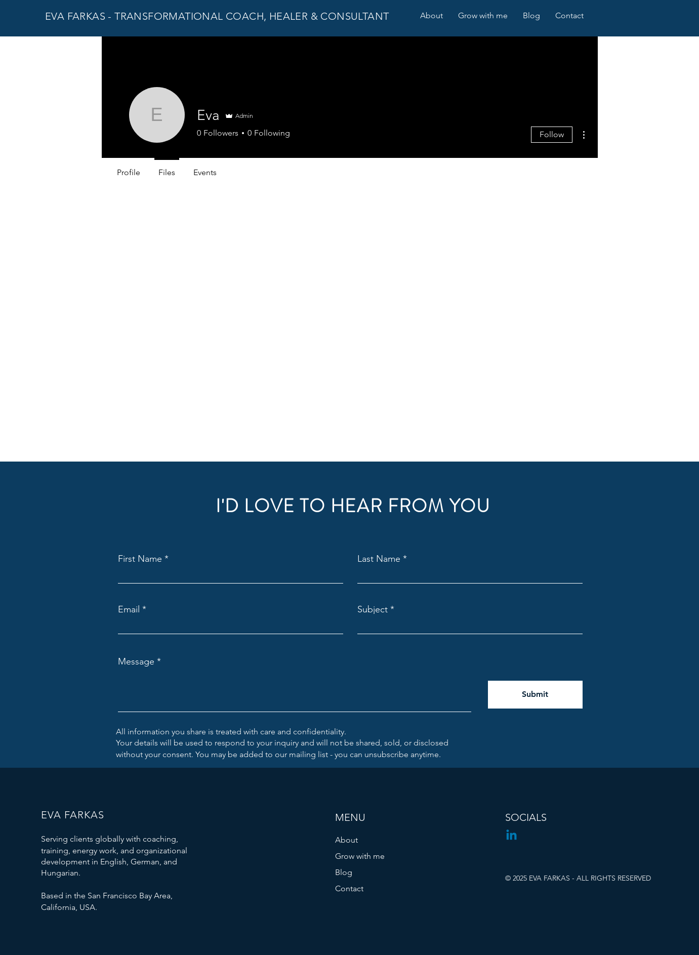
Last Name (378, 558)
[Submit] (535, 695)
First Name (140, 558)
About (346, 840)
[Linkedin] (511, 835)
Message (136, 661)
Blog (343, 872)
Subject (372, 609)
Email (129, 609)
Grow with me (360, 856)
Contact (349, 888)
